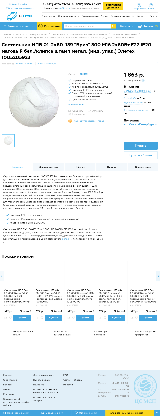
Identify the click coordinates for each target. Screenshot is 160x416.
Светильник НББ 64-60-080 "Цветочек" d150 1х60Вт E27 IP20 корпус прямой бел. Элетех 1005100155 (110, 296)
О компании (48, 16)
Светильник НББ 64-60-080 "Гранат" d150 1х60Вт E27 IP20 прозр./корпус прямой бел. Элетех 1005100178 (143, 296)
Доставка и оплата (68, 16)
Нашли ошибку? (47, 63)
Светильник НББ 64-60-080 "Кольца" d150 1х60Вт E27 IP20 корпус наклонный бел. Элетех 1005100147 (49, 296)
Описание (17, 167)
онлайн (66, 239)
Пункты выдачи (90, 16)
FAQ (65, 375)
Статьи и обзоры (72, 380)
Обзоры (80, 167)
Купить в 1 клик (141, 155)
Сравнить (77, 111)
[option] (33, 102)
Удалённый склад (133, 102)
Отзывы (111, 167)
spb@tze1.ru (64, 8)
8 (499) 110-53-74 (120, 385)
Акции (104, 16)
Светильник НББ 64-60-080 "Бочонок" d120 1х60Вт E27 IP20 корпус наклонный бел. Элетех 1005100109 (80, 296)
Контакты (142, 16)
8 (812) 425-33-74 (56, 4)
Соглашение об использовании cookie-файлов (16, 402)
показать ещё (75, 104)
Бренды (7, 384)
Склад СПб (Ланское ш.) (137, 90)
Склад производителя (136, 110)
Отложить (97, 111)
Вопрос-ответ (143, 167)
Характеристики (48, 167)
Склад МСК (130, 98)
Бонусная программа (122, 16)
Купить (140, 145)
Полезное (38, 384)
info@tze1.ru (122, 396)
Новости (68, 384)
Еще (152, 16)
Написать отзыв (24, 63)
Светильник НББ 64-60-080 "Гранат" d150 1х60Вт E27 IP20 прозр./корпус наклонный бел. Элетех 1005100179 (17, 297)
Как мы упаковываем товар (89, 121)
